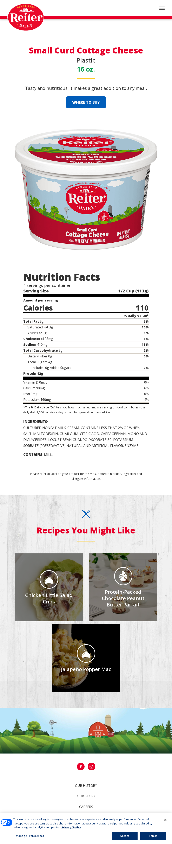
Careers (86, 807)
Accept (124, 837)
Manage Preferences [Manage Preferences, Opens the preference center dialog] (30, 837)
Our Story (86, 796)
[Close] (165, 821)
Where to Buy (86, 102)
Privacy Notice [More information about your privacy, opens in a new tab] (71, 829)
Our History (86, 785)
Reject (153, 837)
